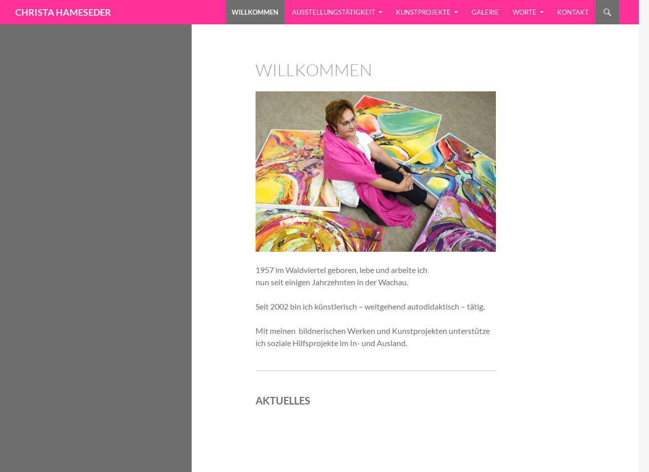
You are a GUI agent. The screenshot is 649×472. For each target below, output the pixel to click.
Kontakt (573, 12)
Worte (524, 12)
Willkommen (255, 12)
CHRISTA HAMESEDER (63, 12)
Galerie (485, 12)
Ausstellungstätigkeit (333, 12)
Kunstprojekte (423, 12)
